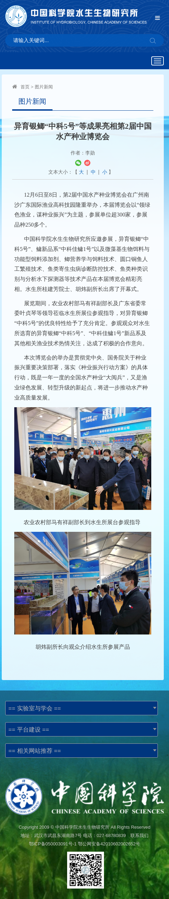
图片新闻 (44, 86)
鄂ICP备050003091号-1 (53, 843)
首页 (25, 86)
